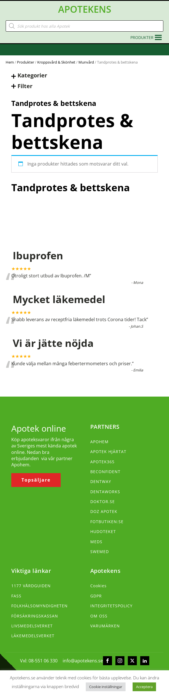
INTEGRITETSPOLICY (111, 606)
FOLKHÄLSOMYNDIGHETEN (39, 606)
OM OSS (98, 616)
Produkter (25, 62)
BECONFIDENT (105, 471)
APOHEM (99, 442)
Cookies (98, 586)
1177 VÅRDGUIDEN (31, 586)
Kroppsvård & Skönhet (56, 62)
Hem (10, 62)
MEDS (96, 542)
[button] (141, 37)
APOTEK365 (102, 462)
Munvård (86, 62)
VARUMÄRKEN (105, 626)
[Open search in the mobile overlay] (84, 26)
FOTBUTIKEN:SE (107, 521)
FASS (16, 596)
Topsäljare (36, 480)
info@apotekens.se (83, 661)
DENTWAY (100, 481)
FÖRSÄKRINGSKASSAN (34, 616)
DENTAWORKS (105, 492)
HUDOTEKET (103, 531)
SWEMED (99, 551)
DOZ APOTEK (103, 511)
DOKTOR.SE (102, 501)
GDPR (96, 596)
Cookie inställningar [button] (105, 686)
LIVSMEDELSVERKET (32, 626)
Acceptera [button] (144, 686)
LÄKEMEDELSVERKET (32, 636)
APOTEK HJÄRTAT (108, 451)
